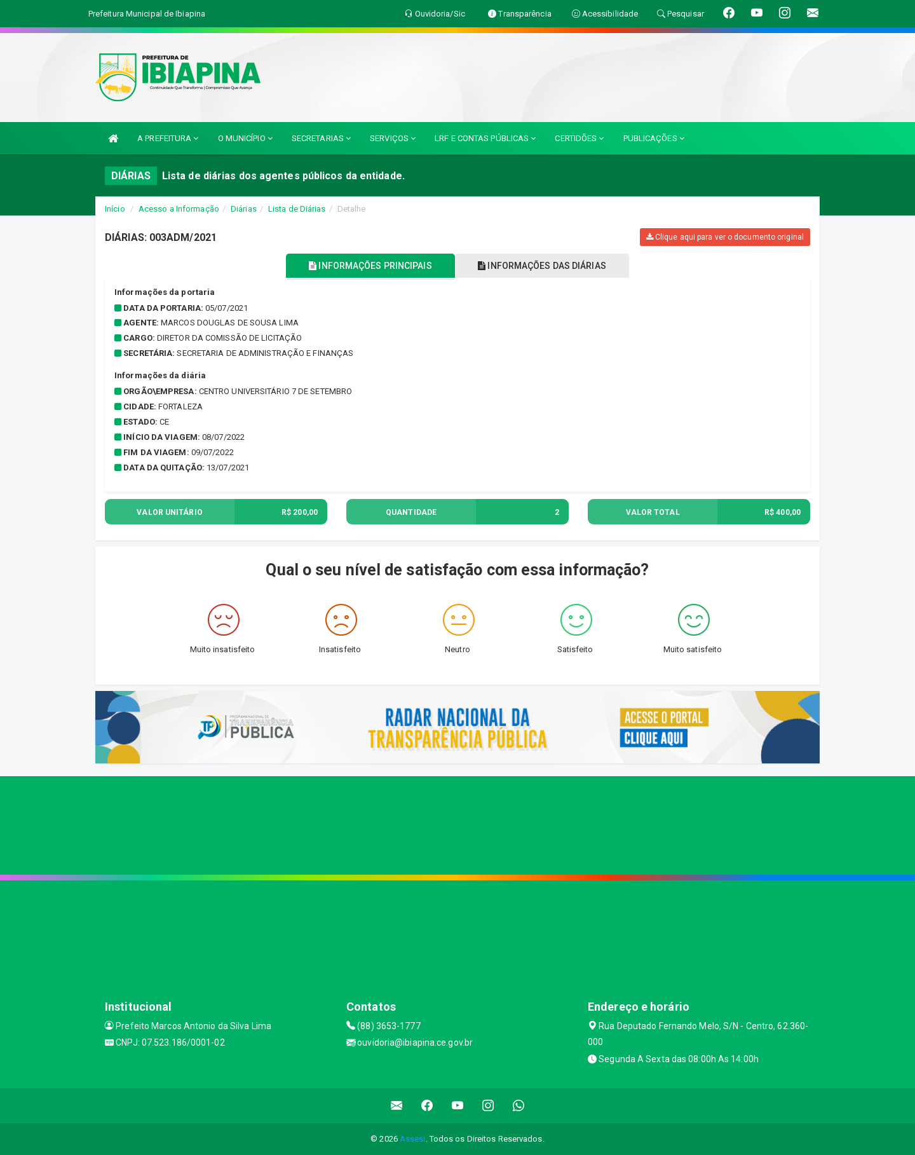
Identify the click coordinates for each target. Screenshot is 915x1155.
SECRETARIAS (321, 138)
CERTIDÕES (579, 138)
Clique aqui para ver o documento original (725, 237)
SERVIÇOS (393, 138)
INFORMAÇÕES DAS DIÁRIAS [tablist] (546, 266)
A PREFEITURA (167, 138)
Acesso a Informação (179, 209)
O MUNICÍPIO (245, 138)
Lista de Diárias (297, 209)
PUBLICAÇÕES (653, 138)
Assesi (413, 1139)
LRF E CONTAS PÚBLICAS (485, 138)
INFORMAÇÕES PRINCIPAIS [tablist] (367, 266)
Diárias (244, 209)
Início (115, 209)
